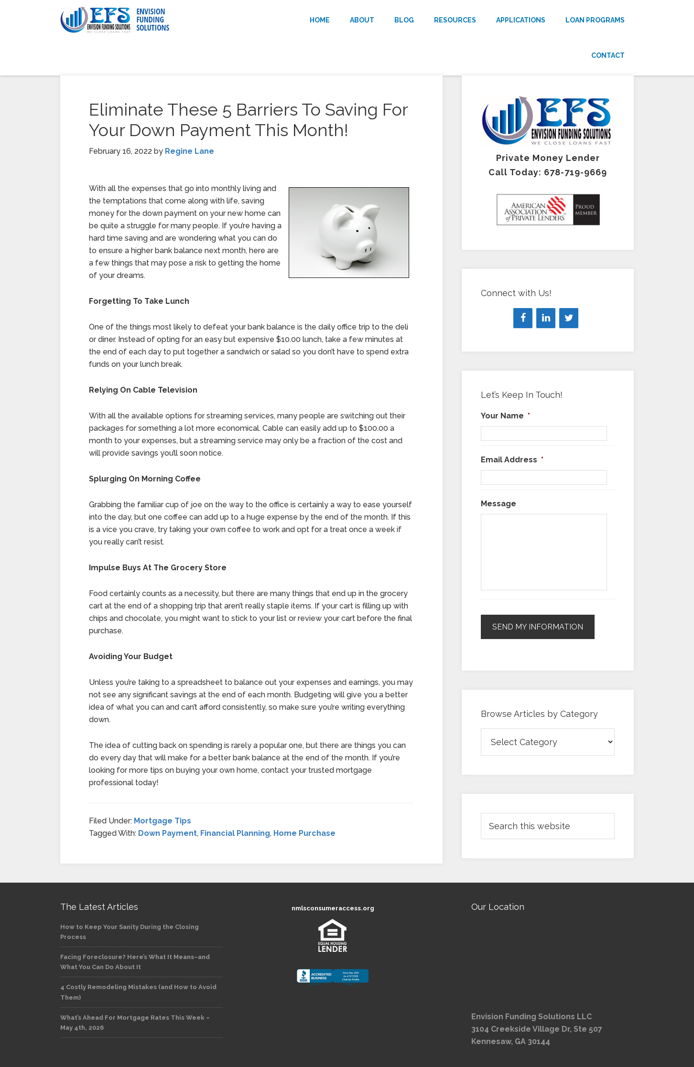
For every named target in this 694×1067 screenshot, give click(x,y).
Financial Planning (235, 833)
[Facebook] (522, 318)
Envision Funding (146, 20)
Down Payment (167, 833)
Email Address (512, 459)
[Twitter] (568, 318)
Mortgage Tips (162, 820)
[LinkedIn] (545, 318)
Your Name (505, 415)
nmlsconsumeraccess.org (333, 908)
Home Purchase (304, 833)
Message (498, 503)
